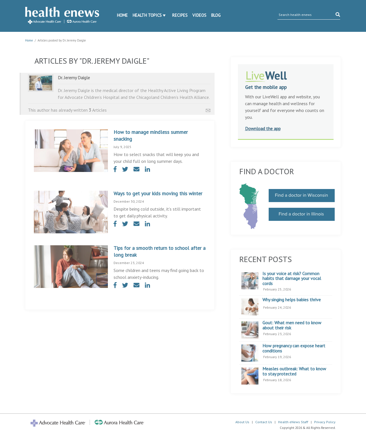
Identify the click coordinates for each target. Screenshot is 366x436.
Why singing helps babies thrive (291, 299)
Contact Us (263, 422)
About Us (242, 422)
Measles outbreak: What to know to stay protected (294, 371)
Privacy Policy (325, 422)
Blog (216, 15)
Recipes (180, 15)
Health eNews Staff (293, 422)
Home (122, 15)
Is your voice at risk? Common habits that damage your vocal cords (291, 278)
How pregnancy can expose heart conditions (293, 348)
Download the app (263, 128)
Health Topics (147, 15)
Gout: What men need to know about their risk (291, 325)
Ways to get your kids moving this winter (158, 193)
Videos (199, 15)
